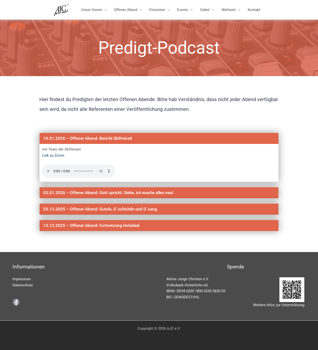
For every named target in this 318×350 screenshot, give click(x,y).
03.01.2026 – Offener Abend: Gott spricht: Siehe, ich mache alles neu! (108, 192)
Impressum (21, 279)
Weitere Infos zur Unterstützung (278, 305)
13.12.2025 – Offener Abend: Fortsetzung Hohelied (91, 225)
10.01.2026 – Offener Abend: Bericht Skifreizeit (87, 138)
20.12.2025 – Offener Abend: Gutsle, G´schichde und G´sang (100, 209)
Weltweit (229, 10)
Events (182, 10)
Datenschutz (22, 285)
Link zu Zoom (53, 155)
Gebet (205, 10)
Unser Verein (91, 10)
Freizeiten (157, 10)
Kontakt (254, 10)
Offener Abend (125, 10)
